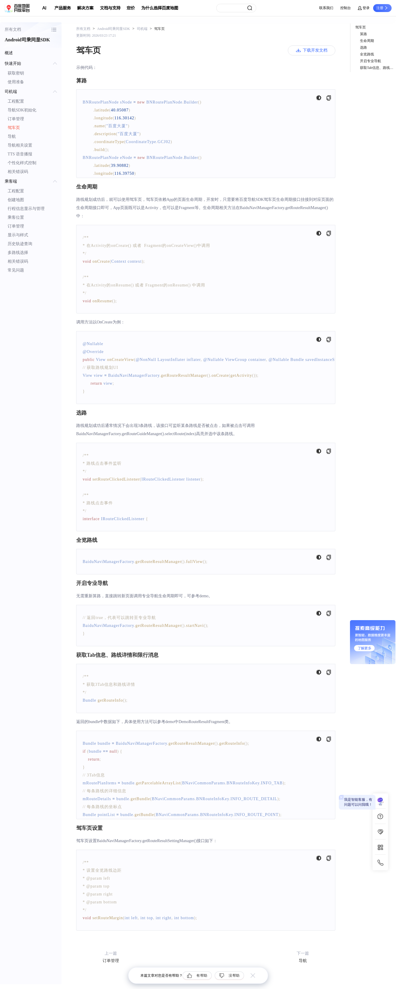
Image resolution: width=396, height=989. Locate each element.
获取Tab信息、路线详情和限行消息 (378, 68)
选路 (363, 47)
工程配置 (16, 101)
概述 (9, 53)
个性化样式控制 (22, 163)
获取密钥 (16, 73)
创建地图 (16, 200)
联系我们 (326, 8)
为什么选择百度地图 (159, 8)
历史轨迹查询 (20, 244)
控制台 (345, 8)
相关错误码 (18, 171)
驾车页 (14, 127)
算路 (363, 34)
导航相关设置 (20, 145)
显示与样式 (18, 235)
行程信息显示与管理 (26, 208)
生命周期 (367, 41)
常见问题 (16, 270)
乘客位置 (16, 217)
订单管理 (16, 119)
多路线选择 (18, 252)
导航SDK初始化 (22, 110)
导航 (12, 136)
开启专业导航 (370, 61)
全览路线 (367, 54)
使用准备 (16, 82)
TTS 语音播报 (20, 154)
